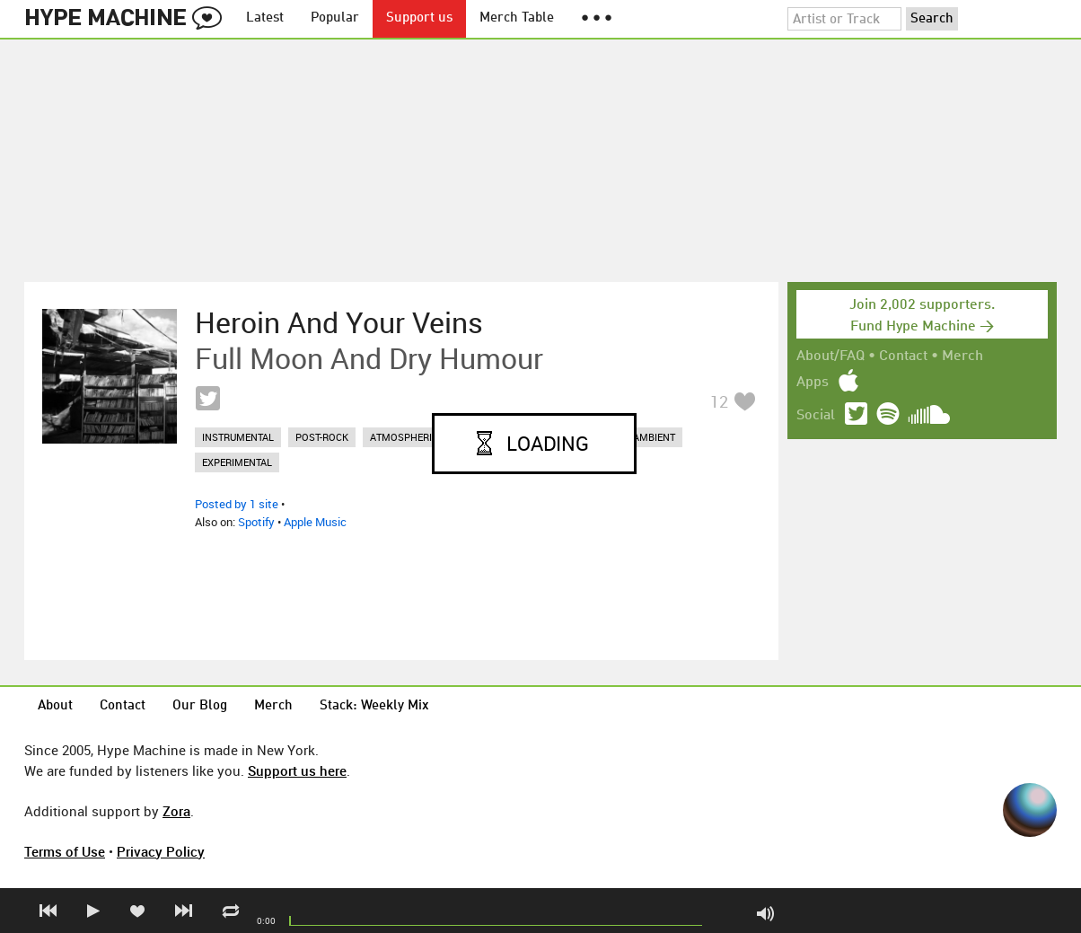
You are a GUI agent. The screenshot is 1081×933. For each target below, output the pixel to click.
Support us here (297, 770)
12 (719, 401)
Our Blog (199, 706)
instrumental (238, 437)
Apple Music (315, 522)
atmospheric (404, 437)
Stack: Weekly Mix (374, 706)
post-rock (321, 437)
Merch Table (516, 18)
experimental (237, 462)
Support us (419, 18)
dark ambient (640, 437)
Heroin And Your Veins (339, 322)
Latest (265, 18)
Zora (176, 811)
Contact (903, 356)
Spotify (256, 522)
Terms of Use (64, 851)
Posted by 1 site (236, 504)
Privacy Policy (161, 851)
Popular (335, 18)
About (55, 706)
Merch (962, 356)
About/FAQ (830, 356)
